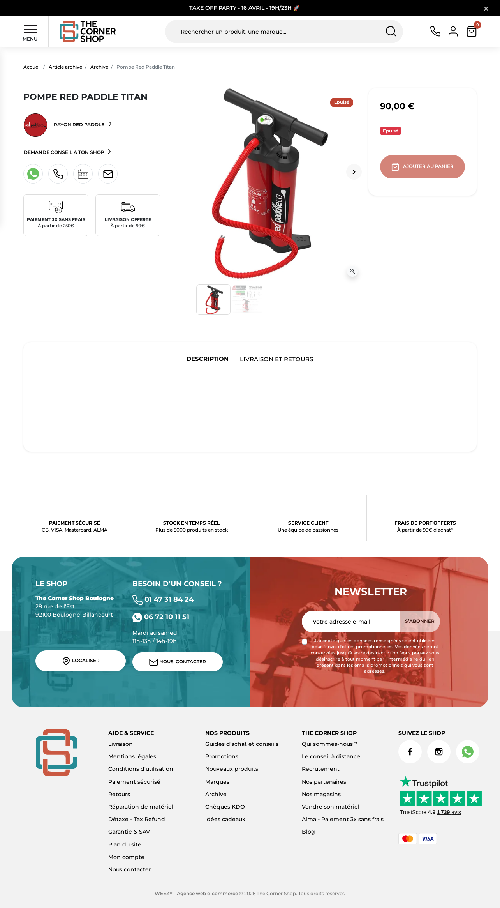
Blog (308, 831)
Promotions (221, 756)
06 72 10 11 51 (160, 617)
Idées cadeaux (225, 819)
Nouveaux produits (231, 768)
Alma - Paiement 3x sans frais (343, 819)
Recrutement (321, 768)
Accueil (31, 67)
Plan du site (124, 844)
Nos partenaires (324, 781)
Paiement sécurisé (134, 781)
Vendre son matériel (330, 806)
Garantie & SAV (129, 831)
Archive (99, 67)
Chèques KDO (225, 806)
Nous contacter (129, 869)
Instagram (439, 751)
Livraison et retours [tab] (276, 359)
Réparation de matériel (140, 806)
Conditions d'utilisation (140, 768)
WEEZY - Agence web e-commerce (196, 893)
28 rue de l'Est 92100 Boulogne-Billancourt (74, 606)
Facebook (410, 751)
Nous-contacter (177, 662)
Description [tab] (208, 358)
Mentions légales (132, 756)
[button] (471, 31)
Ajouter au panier (423, 167)
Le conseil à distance (331, 756)
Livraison (120, 743)
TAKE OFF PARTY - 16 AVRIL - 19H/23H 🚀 (244, 8)
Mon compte (126, 856)
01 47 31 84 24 (163, 599)
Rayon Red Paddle (65, 125)
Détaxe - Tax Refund (136, 819)
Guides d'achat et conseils (241, 743)
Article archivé (65, 67)
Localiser (81, 661)
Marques (217, 781)
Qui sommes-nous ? (329, 743)
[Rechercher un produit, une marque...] (284, 31)
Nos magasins (321, 794)
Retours (119, 794)
